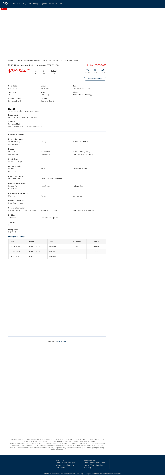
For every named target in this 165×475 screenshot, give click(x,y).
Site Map (87, 468)
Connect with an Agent (65, 463)
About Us (53, 4)
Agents (43, 4)
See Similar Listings (95, 78)
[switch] (87, 72)
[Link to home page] (6, 4)
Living (35, 4)
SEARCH (17, 4)
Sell (29, 4)
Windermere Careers (65, 465)
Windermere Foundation (94, 463)
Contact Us (61, 468)
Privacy (109, 474)
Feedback (117, 474)
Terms (102, 474)
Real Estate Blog (91, 460)
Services (63, 4)
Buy (24, 4)
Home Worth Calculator (94, 465)
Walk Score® (61, 341)
